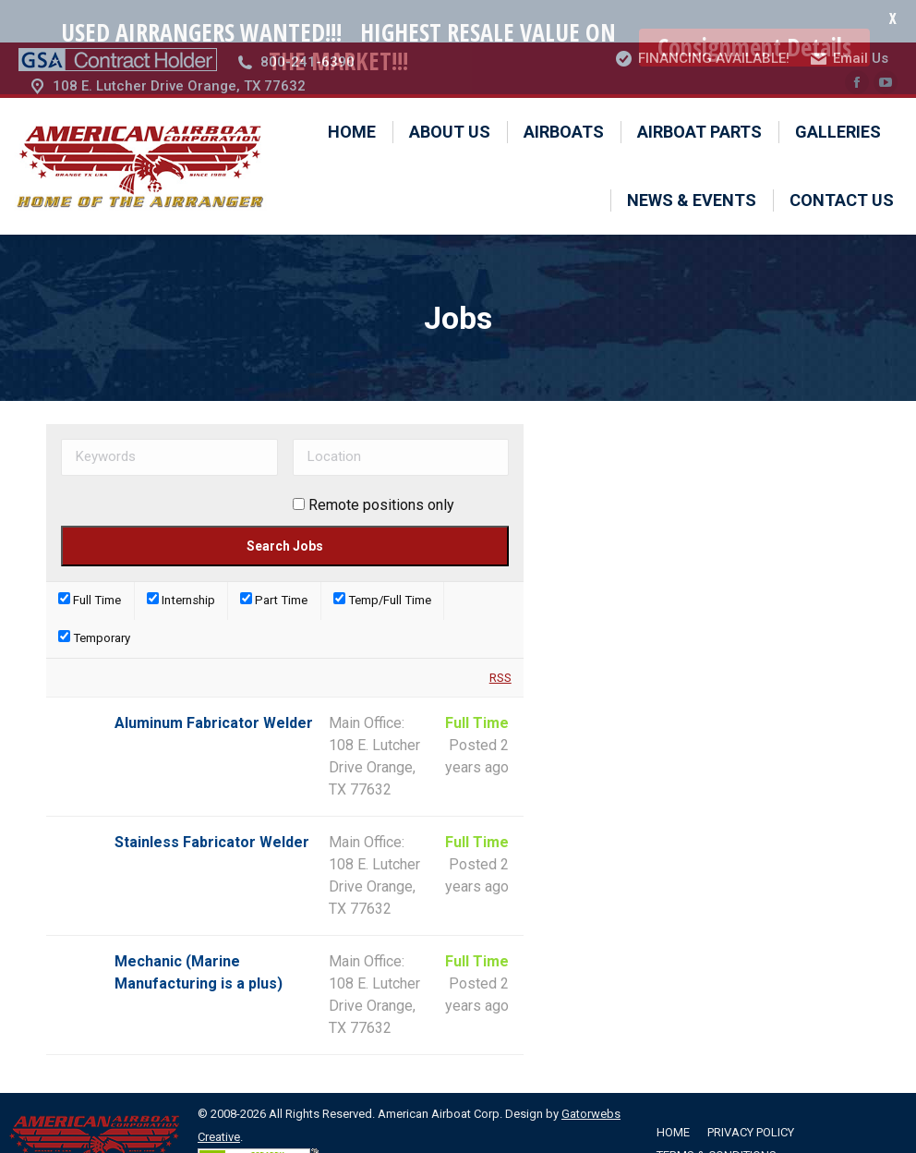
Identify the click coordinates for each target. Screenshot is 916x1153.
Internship (181, 558)
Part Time (273, 558)
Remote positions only (381, 462)
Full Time (89, 558)
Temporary (94, 596)
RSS (500, 635)
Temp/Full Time (382, 558)
